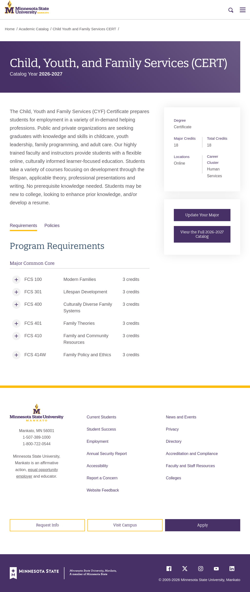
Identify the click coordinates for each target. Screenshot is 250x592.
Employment (97, 441)
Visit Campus (125, 525)
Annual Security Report (107, 454)
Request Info (47, 525)
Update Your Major (202, 215)
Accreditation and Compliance (192, 454)
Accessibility (97, 466)
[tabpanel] (79, 301)
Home (10, 29)
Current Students (101, 417)
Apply (202, 525)
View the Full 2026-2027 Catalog (202, 234)
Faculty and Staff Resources (190, 466)
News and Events (181, 417)
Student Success (101, 429)
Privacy (172, 429)
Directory (174, 441)
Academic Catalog (34, 29)
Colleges (173, 478)
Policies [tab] (52, 225)
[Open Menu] (243, 10)
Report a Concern (102, 478)
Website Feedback (103, 490)
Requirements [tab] (23, 225)
